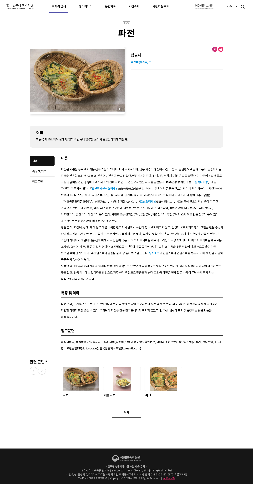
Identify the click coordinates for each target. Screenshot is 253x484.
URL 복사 (214, 49)
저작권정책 (169, 478)
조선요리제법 (148, 201)
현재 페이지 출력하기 (220, 49)
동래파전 (154, 253)
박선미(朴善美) (139, 62)
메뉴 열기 (243, 7)
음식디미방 (201, 182)
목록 (126, 412)
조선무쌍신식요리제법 (104, 189)
